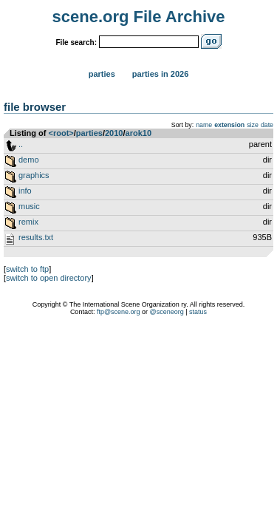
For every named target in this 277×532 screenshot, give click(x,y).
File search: (76, 42)
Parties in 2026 (160, 73)
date (267, 125)
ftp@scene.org (118, 312)
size (253, 125)
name (204, 125)
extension (229, 125)
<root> (61, 133)
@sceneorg (167, 312)
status (198, 312)
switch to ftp (27, 269)
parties (89, 133)
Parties (102, 73)
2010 (114, 133)
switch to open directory (49, 277)
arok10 (138, 133)
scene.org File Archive (138, 16)
